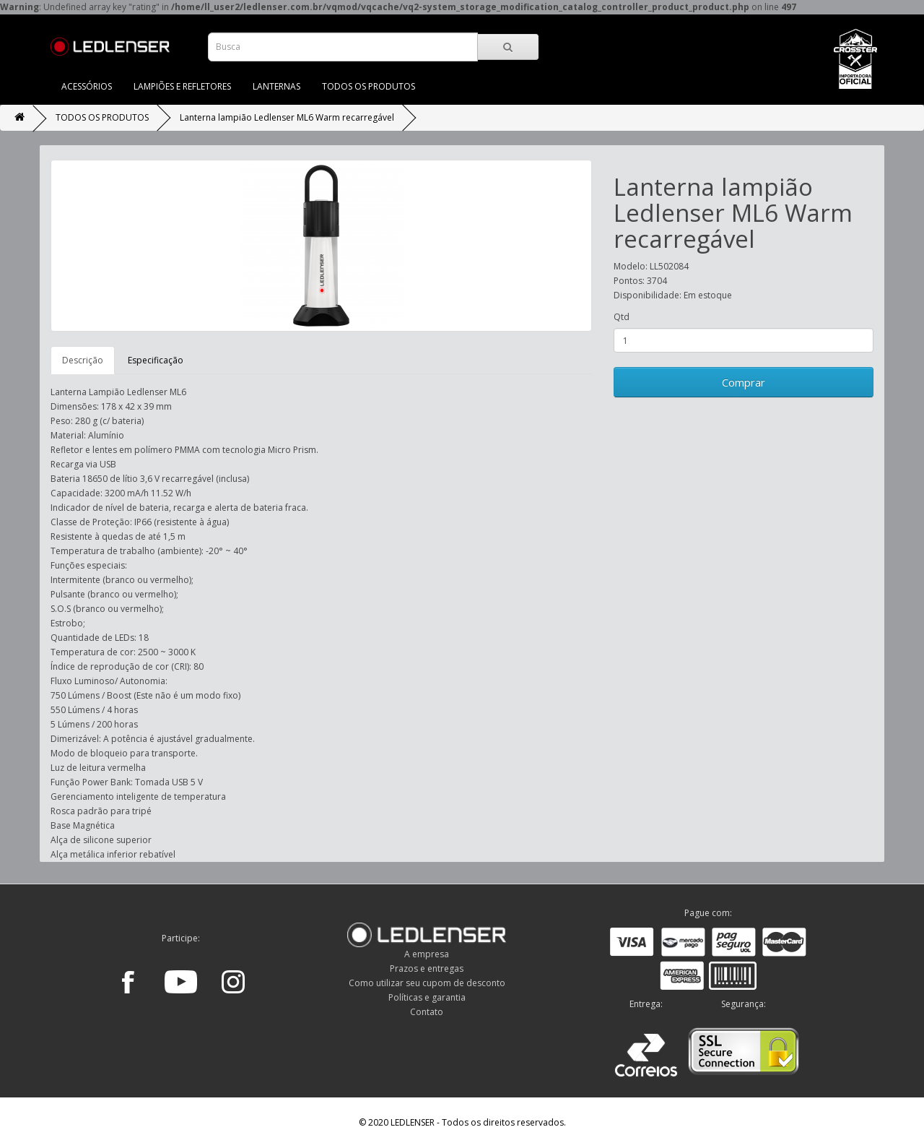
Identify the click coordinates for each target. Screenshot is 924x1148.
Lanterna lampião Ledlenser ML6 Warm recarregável (287, 117)
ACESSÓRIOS (86, 86)
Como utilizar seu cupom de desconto (427, 983)
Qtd (621, 317)
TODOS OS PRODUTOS (368, 86)
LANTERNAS (276, 86)
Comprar (743, 382)
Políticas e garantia (427, 997)
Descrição (82, 360)
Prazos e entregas (426, 968)
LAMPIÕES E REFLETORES (182, 86)
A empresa (426, 954)
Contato (426, 1012)
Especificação (155, 360)
